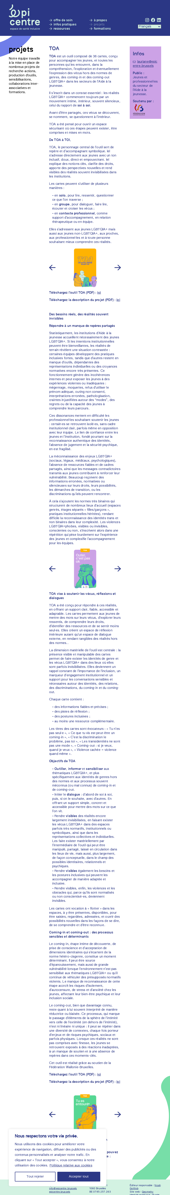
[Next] (117, 267)
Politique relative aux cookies (71, 1165)
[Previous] (53, 267)
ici (99, 292)
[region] (57, 1157)
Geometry (147, 1192)
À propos (100, 20)
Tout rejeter (35, 1176)
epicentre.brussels (59, 1192)
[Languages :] (149, 27)
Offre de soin (63, 20)
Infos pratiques (65, 24)
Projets (99, 24)
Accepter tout (79, 1176)
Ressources (62, 28)
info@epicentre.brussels (63, 1188)
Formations (102, 28)
